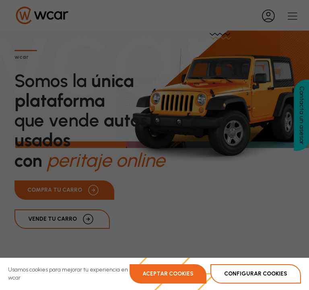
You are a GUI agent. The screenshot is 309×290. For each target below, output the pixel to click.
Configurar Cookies (255, 273)
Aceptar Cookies (168, 273)
